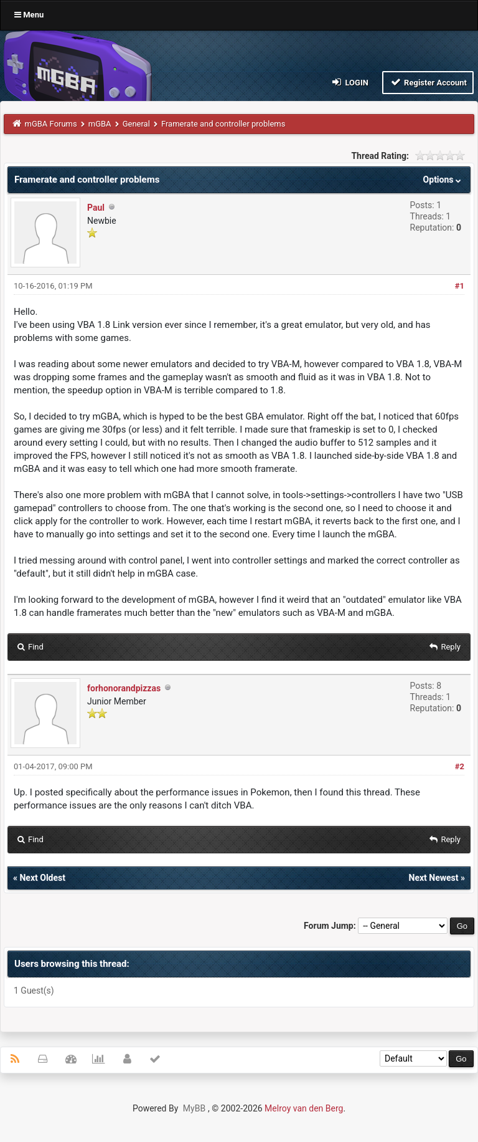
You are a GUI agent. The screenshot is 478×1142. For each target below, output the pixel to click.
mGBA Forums (51, 123)
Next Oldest (42, 878)
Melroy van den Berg (304, 1108)
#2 (459, 766)
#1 (459, 285)
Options (443, 180)
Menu (29, 14)
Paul (96, 208)
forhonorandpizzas (124, 688)
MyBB (194, 1108)
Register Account (428, 82)
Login (349, 82)
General (136, 123)
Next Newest (434, 878)
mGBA (99, 123)
